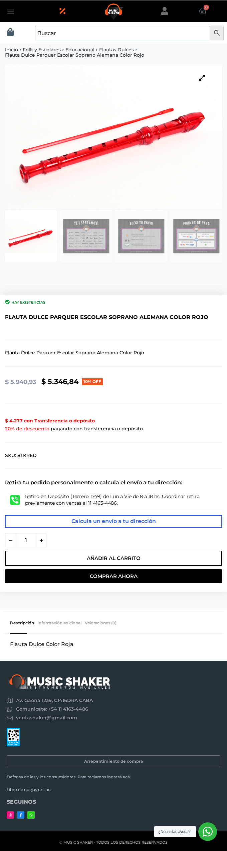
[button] (10, 11)
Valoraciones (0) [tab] (101, 623)
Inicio (11, 49)
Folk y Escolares (42, 49)
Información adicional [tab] (59, 623)
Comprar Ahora (114, 576)
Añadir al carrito (114, 558)
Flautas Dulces (116, 49)
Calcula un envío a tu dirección (113, 521)
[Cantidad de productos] (26, 540)
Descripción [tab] (22, 623)
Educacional (79, 49)
